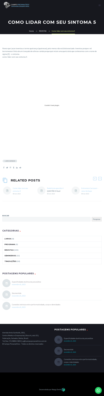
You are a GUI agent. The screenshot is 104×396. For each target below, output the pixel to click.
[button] (98, 390)
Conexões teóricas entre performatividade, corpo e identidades (36, 304)
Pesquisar (96, 219)
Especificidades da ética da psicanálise (26, 282)
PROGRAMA (10, 244)
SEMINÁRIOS (10, 256)
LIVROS (8, 239)
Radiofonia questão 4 (55, 188)
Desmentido (16, 293)
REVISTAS (9, 250)
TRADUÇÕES (10, 261)
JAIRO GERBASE (10, 161)
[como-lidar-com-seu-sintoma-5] (52, 105)
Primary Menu (100, 5)
